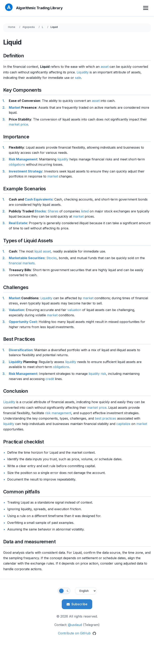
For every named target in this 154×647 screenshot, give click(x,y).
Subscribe (77, 604)
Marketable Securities (27, 258)
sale (78, 78)
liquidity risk (97, 374)
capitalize (123, 424)
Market (14, 107)
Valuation (16, 310)
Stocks (40, 211)
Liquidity (83, 72)
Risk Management (23, 159)
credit (50, 379)
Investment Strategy (25, 171)
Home (11, 26)
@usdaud (75, 625)
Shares (53, 211)
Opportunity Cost (23, 322)
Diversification (20, 350)
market (52, 176)
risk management (58, 413)
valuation (74, 310)
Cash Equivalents (39, 199)
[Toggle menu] (146, 8)
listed (85, 211)
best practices (105, 418)
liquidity (62, 159)
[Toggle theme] (64, 591)
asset (104, 67)
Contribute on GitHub (77, 633)
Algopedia (28, 26)
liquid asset (42, 251)
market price (18, 124)
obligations (17, 164)
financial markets (22, 263)
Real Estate (18, 223)
